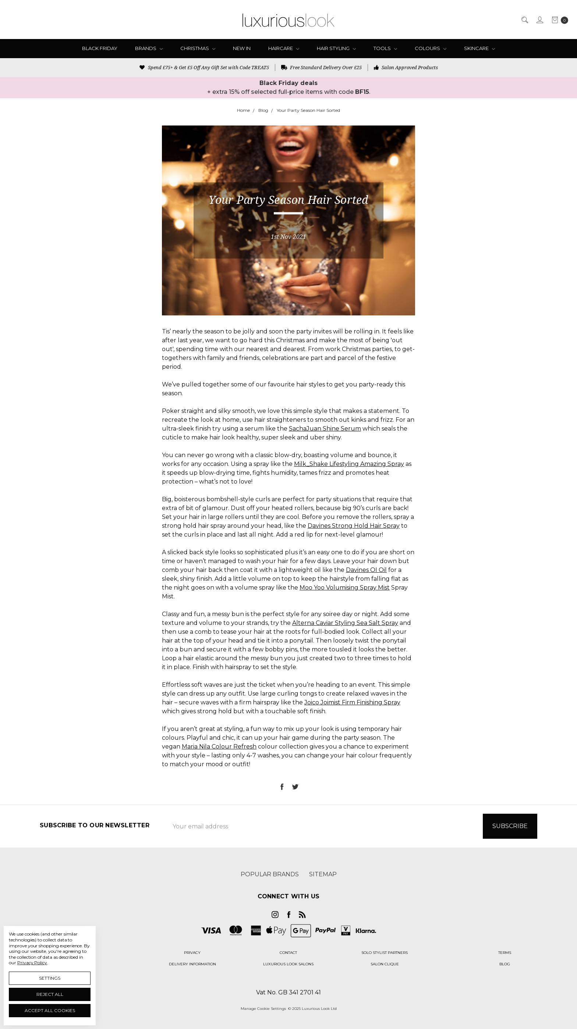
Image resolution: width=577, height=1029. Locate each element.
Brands (149, 48)
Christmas (197, 48)
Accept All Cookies (50, 1010)
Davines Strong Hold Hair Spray (354, 525)
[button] (192, 952)
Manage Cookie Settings (263, 1008)
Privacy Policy (32, 962)
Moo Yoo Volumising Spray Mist (345, 587)
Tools (385, 48)
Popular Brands (270, 874)
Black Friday (99, 48)
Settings (49, 978)
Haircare (283, 48)
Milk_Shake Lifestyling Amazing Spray (349, 463)
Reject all (49, 994)
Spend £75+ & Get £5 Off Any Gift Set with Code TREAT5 (204, 67)
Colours (430, 48)
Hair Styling (336, 48)
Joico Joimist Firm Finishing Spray (352, 702)
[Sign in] (539, 19)
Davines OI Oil (366, 569)
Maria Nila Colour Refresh (219, 746)
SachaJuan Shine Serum (325, 428)
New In (242, 48)
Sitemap (323, 874)
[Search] (524, 19)
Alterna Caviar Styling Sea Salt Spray (345, 622)
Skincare (479, 48)
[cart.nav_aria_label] (558, 19)
